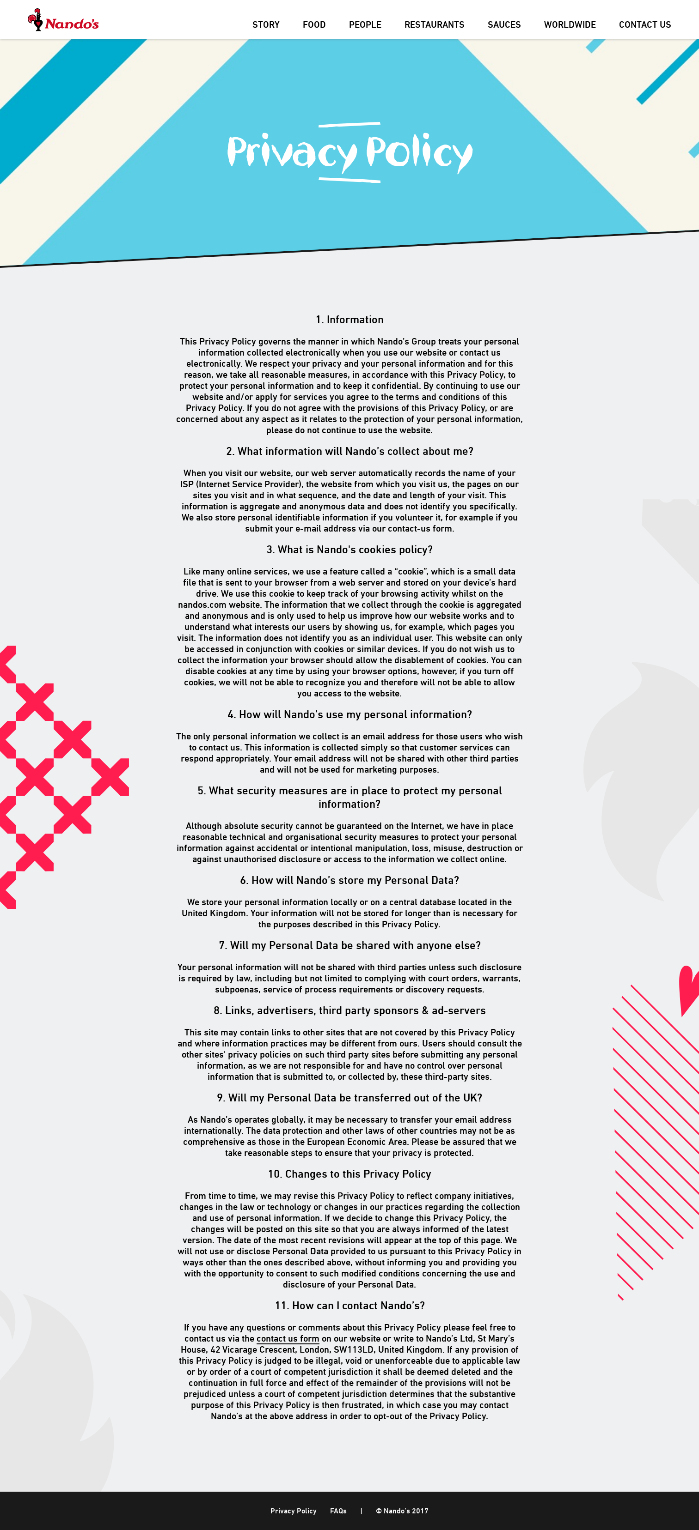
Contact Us (645, 25)
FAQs (338, 1511)
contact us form (288, 1339)
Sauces (504, 25)
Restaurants (435, 25)
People (365, 25)
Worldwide (570, 25)
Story (266, 25)
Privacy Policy (293, 1511)
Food (314, 25)
